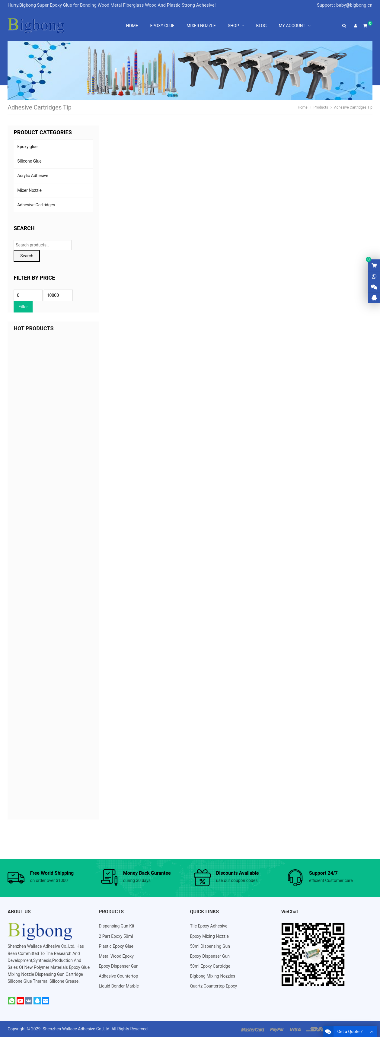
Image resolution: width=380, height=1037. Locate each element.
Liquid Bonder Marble (119, 986)
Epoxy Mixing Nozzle (209, 936)
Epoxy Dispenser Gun (118, 966)
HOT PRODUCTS (33, 328)
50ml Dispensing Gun (210, 946)
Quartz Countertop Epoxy (213, 986)
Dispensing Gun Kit (116, 926)
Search (26, 255)
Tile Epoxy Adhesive (209, 926)
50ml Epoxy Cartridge (210, 966)
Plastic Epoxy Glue (116, 946)
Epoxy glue (27, 146)
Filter (23, 306)
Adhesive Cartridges (36, 204)
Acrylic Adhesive (32, 175)
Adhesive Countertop (118, 976)
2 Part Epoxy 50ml (116, 936)
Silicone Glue (29, 161)
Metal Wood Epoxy (116, 956)
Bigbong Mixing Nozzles (212, 976)
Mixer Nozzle (29, 190)
